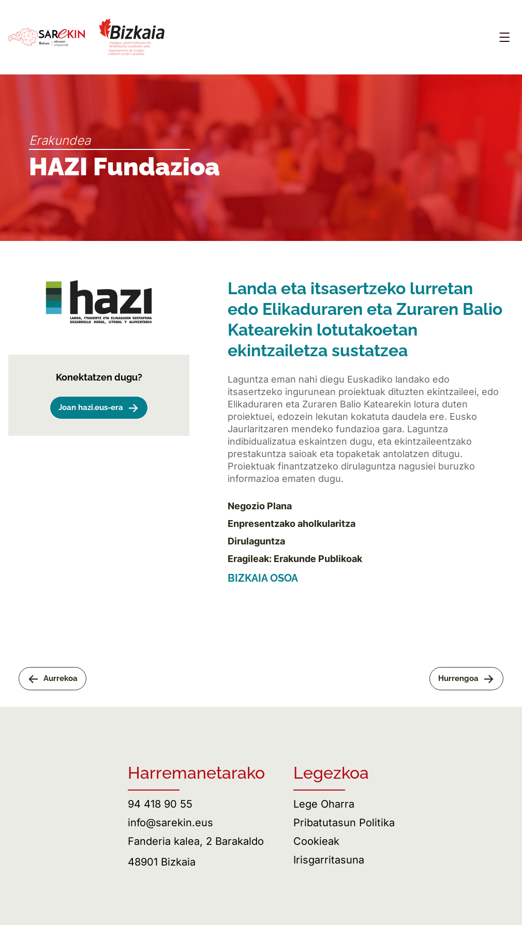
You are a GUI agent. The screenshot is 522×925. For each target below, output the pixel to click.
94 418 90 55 (160, 804)
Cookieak (316, 841)
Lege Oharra (323, 804)
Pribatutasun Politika (344, 822)
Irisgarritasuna (328, 860)
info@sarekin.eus (170, 822)
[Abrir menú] (504, 37)
